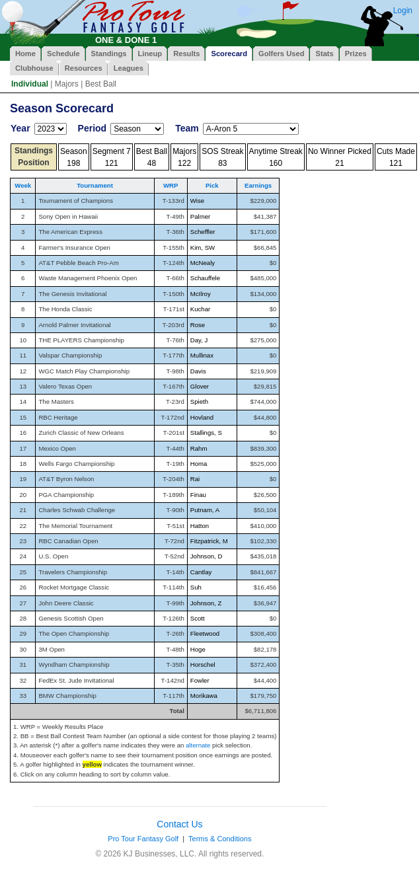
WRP (170, 185)
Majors (67, 84)
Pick (212, 185)
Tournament (95, 185)
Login (402, 10)
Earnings (258, 185)
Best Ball (100, 84)
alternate (198, 745)
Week (23, 185)
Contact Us (179, 824)
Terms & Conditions (219, 839)
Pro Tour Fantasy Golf (143, 839)
